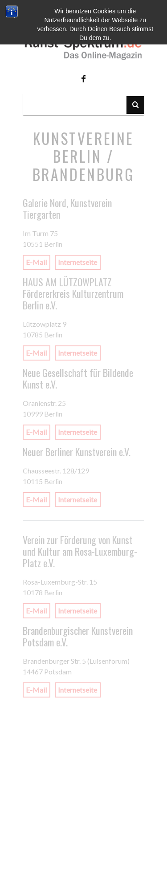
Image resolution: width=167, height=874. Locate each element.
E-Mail (36, 262)
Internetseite (77, 262)
